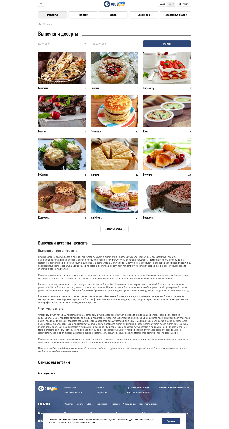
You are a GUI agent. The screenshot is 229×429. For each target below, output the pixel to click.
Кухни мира (101, 404)
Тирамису (148, 88)
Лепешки (96, 131)
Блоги (41, 413)
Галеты (95, 88)
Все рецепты (45, 373)
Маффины (96, 217)
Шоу (40, 420)
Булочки (148, 174)
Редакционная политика (139, 392)
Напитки (83, 14)
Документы (101, 392)
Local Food (144, 14)
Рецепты (52, 14)
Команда (100, 387)
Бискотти (43, 88)
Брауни (42, 131)
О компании (70, 387)
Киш (145, 131)
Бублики (43, 174)
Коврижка (43, 217)
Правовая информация (138, 387)
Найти (167, 43)
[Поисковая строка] (184, 4)
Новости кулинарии (175, 14)
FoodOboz (44, 403)
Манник (95, 174)
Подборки (115, 404)
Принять (171, 421)
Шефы (113, 14)
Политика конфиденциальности (173, 387)
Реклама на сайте (73, 392)
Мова (162, 4)
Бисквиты (148, 217)
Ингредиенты (129, 404)
